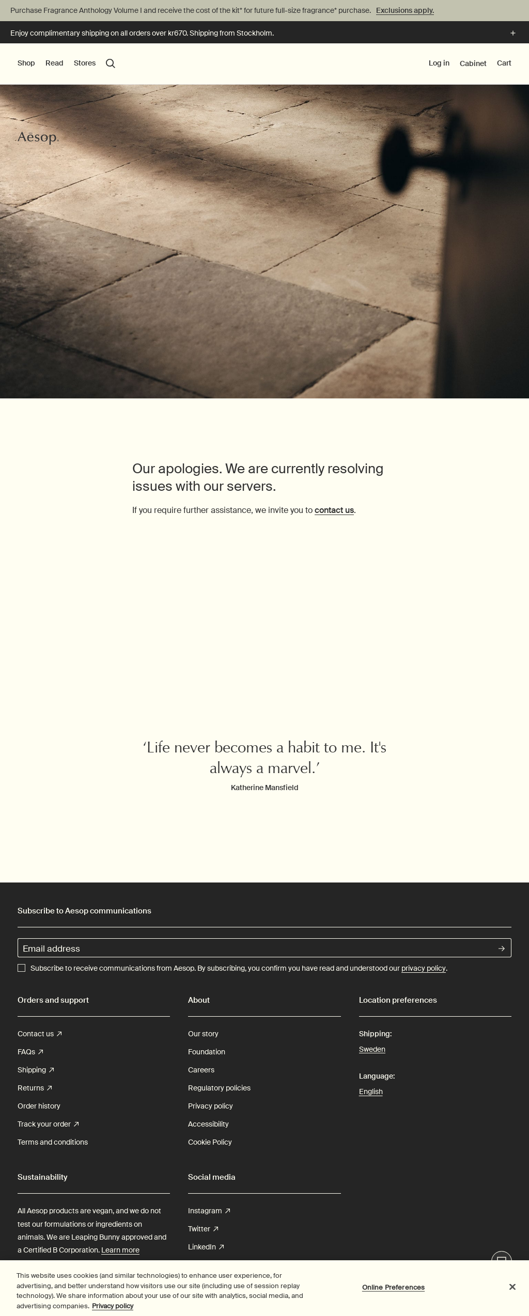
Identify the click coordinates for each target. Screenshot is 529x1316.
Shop (26, 63)
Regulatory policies (219, 1088)
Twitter (203, 1229)
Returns (35, 1088)
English (371, 1091)
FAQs (30, 1052)
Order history (39, 1106)
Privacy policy (210, 1106)
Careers (201, 1069)
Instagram (209, 1211)
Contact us (39, 1034)
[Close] (512, 1289)
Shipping (36, 1070)
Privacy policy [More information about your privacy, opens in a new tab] (112, 1308)
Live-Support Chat (502, 1262)
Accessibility (208, 1124)
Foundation (206, 1051)
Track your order (48, 1124)
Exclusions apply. (405, 10)
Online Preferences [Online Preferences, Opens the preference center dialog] (393, 1289)
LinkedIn (206, 1247)
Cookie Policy (210, 1142)
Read (54, 63)
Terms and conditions (53, 1142)
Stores (85, 63)
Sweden (372, 1048)
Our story (203, 1033)
